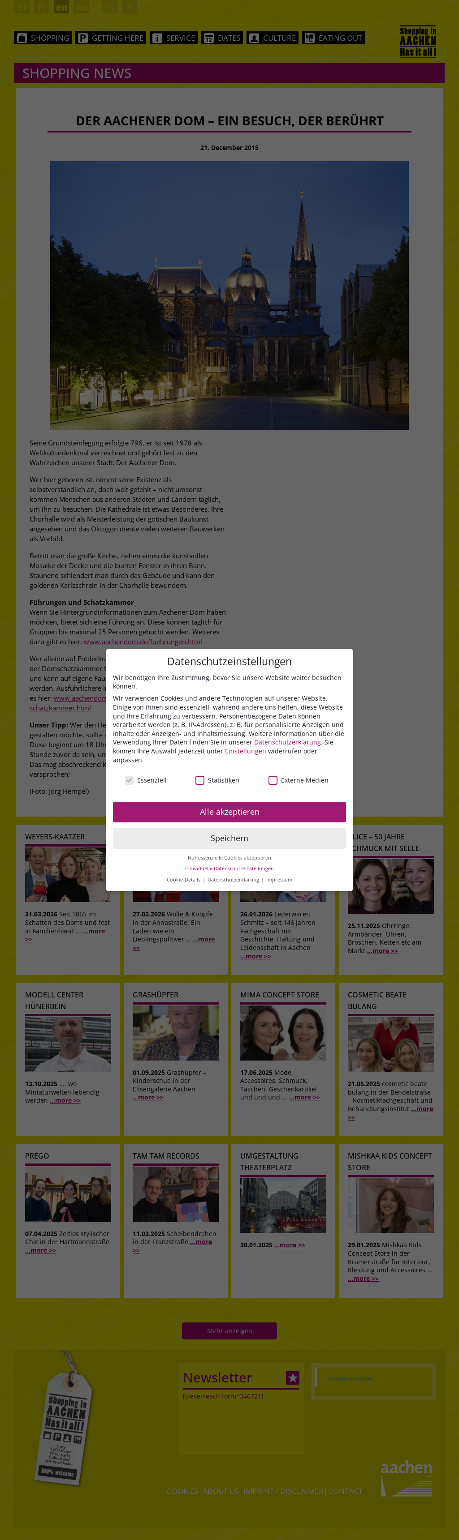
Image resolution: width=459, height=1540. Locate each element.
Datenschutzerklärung (287, 742)
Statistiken (217, 780)
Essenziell (146, 780)
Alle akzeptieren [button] (230, 811)
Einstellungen (245, 751)
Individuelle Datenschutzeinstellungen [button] (229, 868)
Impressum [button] (279, 880)
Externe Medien (298, 780)
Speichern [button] (229, 838)
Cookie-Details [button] (184, 880)
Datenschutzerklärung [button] (234, 880)
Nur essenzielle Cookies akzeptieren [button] (229, 858)
